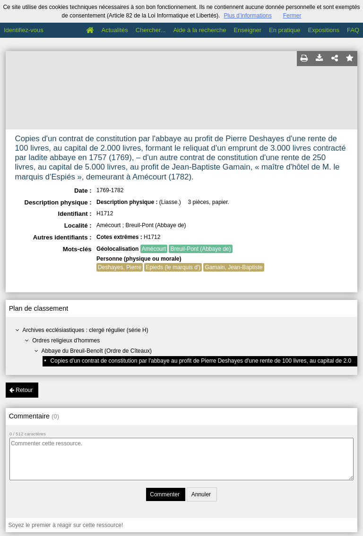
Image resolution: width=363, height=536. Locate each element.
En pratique (285, 30)
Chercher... (151, 30)
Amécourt (154, 249)
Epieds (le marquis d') (173, 267)
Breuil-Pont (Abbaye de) (200, 249)
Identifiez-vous (23, 30)
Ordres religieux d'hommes (66, 340)
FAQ (353, 30)
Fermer (292, 15)
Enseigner (247, 30)
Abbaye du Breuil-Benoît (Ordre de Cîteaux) (97, 351)
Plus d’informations (247, 15)
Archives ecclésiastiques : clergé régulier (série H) (85, 330)
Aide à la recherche (199, 30)
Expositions (323, 30)
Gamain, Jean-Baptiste (233, 267)
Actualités (114, 30)
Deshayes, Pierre (119, 267)
